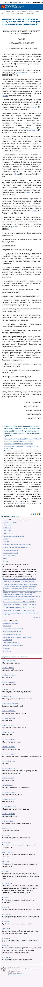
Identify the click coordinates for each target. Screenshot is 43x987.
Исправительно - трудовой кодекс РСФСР (17, 637)
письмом (21, 504)
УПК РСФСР (7, 651)
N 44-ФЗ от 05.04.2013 (8, 799)
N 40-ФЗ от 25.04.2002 (8, 675)
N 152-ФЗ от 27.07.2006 (8, 792)
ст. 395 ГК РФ (6, 842)
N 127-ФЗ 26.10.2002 (7, 785)
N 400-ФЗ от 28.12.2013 (8, 660)
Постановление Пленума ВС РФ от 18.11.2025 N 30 (19, 602)
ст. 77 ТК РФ (5, 907)
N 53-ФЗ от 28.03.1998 (8, 814)
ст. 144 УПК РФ (6, 914)
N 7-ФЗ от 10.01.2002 (8, 725)
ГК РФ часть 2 (7, 528)
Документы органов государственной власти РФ (19, 574)
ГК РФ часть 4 (8, 533)
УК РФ (5, 558)
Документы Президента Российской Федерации (19, 569)
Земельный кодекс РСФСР (12, 634)
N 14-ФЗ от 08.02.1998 (8, 761)
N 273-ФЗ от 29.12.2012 (8, 682)
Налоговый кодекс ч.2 (10, 553)
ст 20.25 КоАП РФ (7, 852)
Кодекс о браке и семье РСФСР (13, 645)
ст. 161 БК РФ (5, 897)
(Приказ (5, 96)
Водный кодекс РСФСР (11, 623)
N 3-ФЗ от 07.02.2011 (8, 732)
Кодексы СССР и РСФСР (11, 621)
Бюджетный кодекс (9, 522)
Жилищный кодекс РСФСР (12, 631)
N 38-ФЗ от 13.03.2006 (8, 718)
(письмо (34, 107)
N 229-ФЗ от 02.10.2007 (8, 806)
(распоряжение (21, 73)
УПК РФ (5, 561)
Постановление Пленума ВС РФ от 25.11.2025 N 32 (19, 579)
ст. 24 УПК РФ (6, 929)
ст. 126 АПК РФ (6, 938)
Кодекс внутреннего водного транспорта (17, 544)
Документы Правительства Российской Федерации (20, 571)
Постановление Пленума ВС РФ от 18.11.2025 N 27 (19, 610)
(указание (14, 227)
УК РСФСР (6, 648)
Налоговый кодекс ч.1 (10, 550)
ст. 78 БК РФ (5, 871)
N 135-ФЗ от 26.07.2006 (8, 747)
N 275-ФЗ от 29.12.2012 (8, 696)
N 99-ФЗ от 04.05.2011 (8, 754)
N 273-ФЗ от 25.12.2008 (8, 711)
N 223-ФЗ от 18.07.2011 (8, 768)
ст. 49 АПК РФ (6, 945)
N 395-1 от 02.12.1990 (8, 821)
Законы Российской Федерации (14, 567)
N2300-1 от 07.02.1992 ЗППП (10, 704)
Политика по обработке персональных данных (17, 974)
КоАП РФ (6, 542)
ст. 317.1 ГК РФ (6, 835)
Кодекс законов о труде (11, 642)
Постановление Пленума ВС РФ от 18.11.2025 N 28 (19, 604)
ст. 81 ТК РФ (5, 862)
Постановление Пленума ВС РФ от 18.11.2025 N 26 (19, 599)
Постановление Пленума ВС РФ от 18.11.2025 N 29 (19, 607)
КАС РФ (5, 539)
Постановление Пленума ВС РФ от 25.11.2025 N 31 (19, 581)
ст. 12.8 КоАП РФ (7, 883)
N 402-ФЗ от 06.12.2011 (8, 739)
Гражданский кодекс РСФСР (13, 629)
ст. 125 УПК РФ (6, 921)
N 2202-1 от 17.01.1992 (8, 778)
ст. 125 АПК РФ (6, 957)
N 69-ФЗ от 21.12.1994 (8, 668)
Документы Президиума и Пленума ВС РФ (17, 576)
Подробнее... (37, 617)
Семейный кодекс (9, 555)
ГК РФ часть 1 (7, 525)
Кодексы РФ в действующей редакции (16, 520)
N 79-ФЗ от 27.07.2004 (8, 689)
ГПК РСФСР (7, 626)
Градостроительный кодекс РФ (13, 536)
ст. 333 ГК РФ (6, 828)
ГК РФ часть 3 (7, 530)
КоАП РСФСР (7, 640)
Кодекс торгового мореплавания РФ (15, 547)
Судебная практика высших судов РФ (16, 564)
